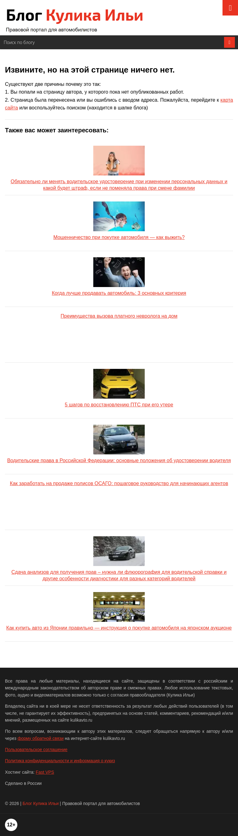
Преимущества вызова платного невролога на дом (119, 316)
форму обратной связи (41, 738)
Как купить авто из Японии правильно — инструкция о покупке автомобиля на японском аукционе (119, 611)
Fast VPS (45, 772)
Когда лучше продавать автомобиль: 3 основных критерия (119, 276)
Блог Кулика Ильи (41, 803)
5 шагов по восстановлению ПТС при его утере (119, 388)
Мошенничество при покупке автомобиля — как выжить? (119, 220)
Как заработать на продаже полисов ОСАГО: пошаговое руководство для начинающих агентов (119, 483)
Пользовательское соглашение (36, 749)
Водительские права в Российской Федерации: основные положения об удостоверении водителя (119, 444)
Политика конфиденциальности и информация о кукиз (60, 760)
